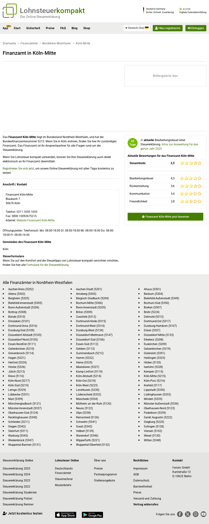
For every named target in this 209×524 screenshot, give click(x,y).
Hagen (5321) (17, 358)
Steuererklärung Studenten (20, 492)
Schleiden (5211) (19, 422)
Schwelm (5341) (86, 422)
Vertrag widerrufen (145, 504)
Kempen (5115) (153, 371)
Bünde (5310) (16, 316)
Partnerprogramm (105, 474)
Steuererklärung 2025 (16, 468)
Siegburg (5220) (154, 422)
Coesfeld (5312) (86, 316)
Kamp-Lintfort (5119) (89, 371)
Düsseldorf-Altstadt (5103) (25, 335)
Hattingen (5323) (154, 358)
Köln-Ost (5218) (86, 380)
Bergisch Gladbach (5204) (92, 298)
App (5, 28)
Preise (50, 28)
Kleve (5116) (16, 376)
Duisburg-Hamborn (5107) (160, 326)
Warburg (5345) (18, 435)
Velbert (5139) (85, 431)
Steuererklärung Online (18, 460)
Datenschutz (141, 480)
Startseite (9, 43)
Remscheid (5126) (87, 417)
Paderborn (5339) (155, 412)
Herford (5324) (17, 362)
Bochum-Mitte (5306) (89, 303)
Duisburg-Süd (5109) (21, 330)
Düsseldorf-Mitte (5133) (159, 335)
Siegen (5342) (17, 426)
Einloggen (196, 28)
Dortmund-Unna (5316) (22, 326)
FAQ (63, 28)
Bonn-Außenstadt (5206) (23, 307)
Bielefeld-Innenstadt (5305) (25, 303)
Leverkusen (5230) (87, 390)
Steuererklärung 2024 (16, 474)
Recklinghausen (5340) (22, 417)
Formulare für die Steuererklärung (47, 265)
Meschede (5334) (87, 399)
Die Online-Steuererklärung (40, 17)
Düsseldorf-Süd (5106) (90, 339)
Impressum (140, 468)
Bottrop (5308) (17, 312)
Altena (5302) (16, 294)
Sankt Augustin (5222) (158, 417)
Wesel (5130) (152, 435)
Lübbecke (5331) (18, 394)
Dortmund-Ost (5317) (157, 321)
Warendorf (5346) (87, 435)
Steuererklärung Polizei (17, 498)
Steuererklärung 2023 (16, 480)
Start (17, 28)
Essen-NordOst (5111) (22, 344)
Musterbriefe (63, 485)
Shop (86, 28)
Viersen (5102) (153, 431)
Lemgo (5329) (17, 390)
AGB (136, 474)
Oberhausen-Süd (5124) (23, 412)
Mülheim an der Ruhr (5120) (93, 403)
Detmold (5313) (154, 316)
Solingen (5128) (154, 426)
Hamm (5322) (85, 358)
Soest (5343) (84, 426)
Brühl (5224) (152, 312)
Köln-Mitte (83, 43)
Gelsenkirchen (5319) (157, 348)
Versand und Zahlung (147, 498)
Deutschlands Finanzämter (64, 471)
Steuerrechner (64, 479)
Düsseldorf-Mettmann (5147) (94, 335)
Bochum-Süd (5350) (156, 303)
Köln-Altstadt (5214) (88, 376)
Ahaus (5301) (152, 289)
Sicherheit (33, 28)
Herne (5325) (84, 362)
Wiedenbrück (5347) (21, 440)
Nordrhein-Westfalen (57, 43)
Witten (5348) (152, 440)
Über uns (100, 460)
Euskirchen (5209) (155, 344)
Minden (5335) (153, 399)
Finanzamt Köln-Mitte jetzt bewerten (165, 216)
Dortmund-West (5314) (90, 326)
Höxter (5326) (17, 367)
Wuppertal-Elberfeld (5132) (93, 444)
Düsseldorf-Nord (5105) (23, 339)
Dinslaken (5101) (19, 321)
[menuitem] (137, 28)
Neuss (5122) (84, 408)
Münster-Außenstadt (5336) (161, 403)
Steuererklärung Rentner (18, 504)
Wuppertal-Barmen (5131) (24, 444)
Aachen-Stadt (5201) (89, 289)
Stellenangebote (104, 480)
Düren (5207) (152, 330)
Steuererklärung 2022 (16, 486)
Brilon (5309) (84, 312)
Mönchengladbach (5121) (24, 403)
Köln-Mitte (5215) (155, 376)
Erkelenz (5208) (153, 339)
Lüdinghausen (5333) (157, 394)
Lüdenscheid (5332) (88, 394)
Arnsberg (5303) (86, 294)
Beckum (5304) (153, 294)
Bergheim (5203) (18, 298)
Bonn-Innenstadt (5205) (91, 307)
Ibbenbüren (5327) (87, 367)
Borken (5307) (153, 307)
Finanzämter (29, 43)
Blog (75, 28)
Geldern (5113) (85, 348)
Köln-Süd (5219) (18, 385)
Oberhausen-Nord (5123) (159, 408)
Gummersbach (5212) (90, 353)
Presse (98, 468)
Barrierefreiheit (142, 486)
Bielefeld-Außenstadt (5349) (161, 298)
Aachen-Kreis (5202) (21, 289)
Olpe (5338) (83, 412)
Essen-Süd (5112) (87, 344)
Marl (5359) (15, 399)
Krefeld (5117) (153, 385)
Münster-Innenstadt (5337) (25, 408)
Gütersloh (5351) (154, 353)
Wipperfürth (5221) (88, 440)
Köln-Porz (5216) (154, 380)
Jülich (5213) (16, 371)
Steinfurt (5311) (18, 431)
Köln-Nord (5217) (19, 380)
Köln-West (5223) (87, 385)
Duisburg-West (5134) (90, 330)
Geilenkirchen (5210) (21, 348)
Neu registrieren (167, 28)
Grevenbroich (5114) (21, 353)
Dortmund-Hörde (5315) (91, 321)
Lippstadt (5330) (154, 390)
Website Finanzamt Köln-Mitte (35, 220)
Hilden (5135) (152, 362)
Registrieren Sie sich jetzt (18, 168)
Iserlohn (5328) (153, 367)
